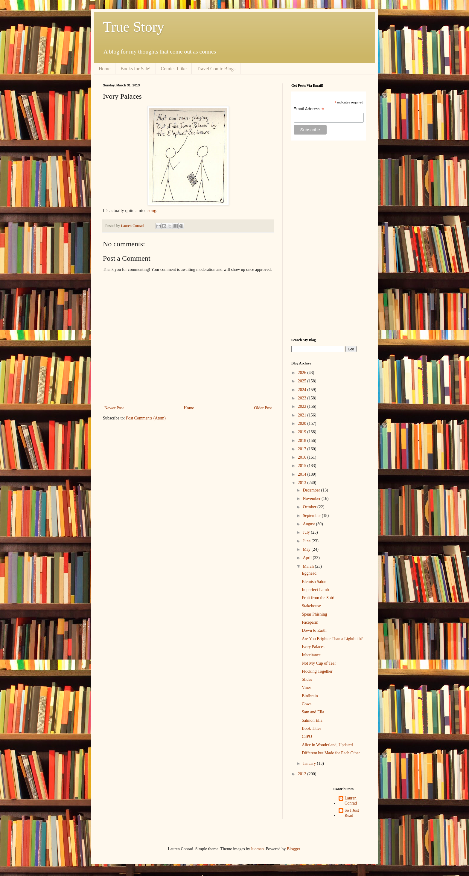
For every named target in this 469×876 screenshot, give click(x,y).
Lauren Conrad (351, 800)
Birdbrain (310, 696)
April (308, 557)
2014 (302, 474)
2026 (302, 372)
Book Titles (311, 728)
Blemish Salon (314, 581)
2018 (302, 440)
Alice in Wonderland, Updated (327, 745)
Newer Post (114, 408)
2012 (302, 774)
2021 (302, 415)
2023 (302, 398)
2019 (302, 432)
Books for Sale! (135, 68)
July (307, 532)
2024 (302, 389)
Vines (306, 687)
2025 (302, 381)
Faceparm (310, 622)
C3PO (307, 736)
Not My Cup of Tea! (319, 663)
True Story (133, 27)
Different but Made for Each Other (331, 753)
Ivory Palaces (313, 647)
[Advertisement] (328, 239)
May (307, 549)
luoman (257, 849)
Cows (306, 704)
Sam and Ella (313, 712)
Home (104, 68)
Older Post (263, 408)
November (312, 498)
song (151, 210)
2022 (302, 406)
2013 (302, 482)
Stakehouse (311, 606)
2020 (302, 423)
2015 (302, 465)
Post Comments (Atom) (146, 418)
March (309, 566)
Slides (307, 679)
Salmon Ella (312, 720)
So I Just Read (352, 813)
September (312, 515)
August (309, 524)
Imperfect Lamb (315, 589)
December (312, 490)
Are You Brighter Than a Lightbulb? (332, 639)
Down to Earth (314, 630)
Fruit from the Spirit (319, 598)
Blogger (293, 849)
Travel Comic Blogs (216, 68)
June (307, 541)
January (310, 763)
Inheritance (311, 655)
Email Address (309, 109)
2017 (302, 449)
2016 (302, 457)
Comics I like (174, 68)
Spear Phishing (314, 614)
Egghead (309, 573)
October (310, 507)
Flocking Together (317, 671)
